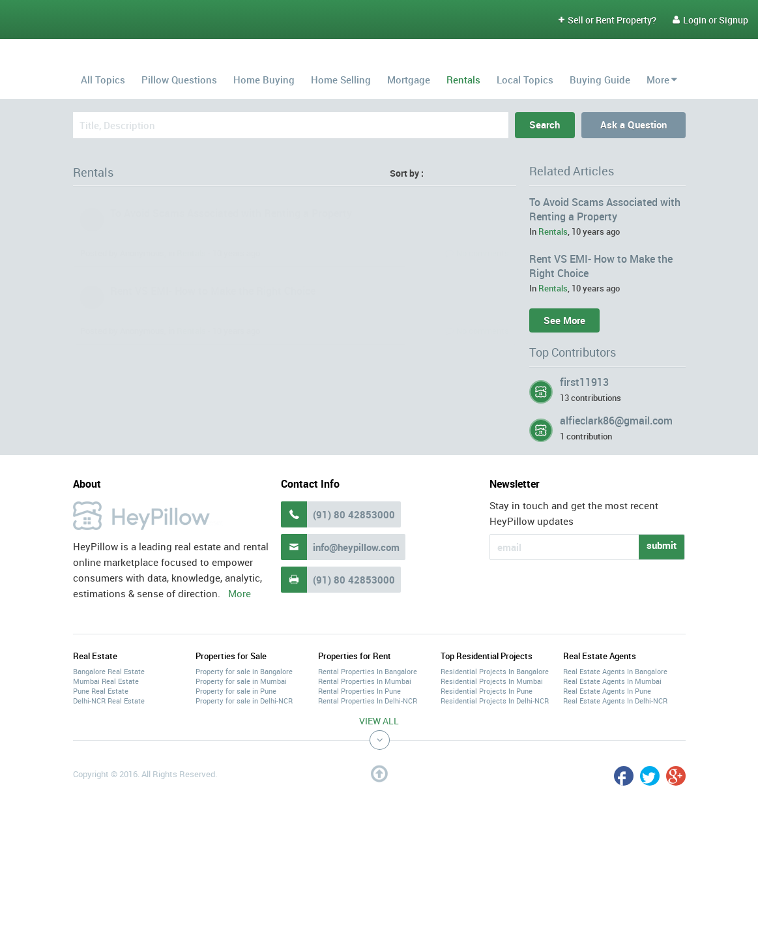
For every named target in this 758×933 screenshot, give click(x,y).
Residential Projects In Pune (486, 691)
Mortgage (408, 79)
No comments (482, 253)
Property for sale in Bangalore (244, 671)
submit (662, 545)
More (658, 79)
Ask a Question (633, 124)
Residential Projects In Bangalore (495, 671)
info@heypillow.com (356, 547)
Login (690, 20)
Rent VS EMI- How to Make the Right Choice (212, 291)
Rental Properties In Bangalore (367, 671)
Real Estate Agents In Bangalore (615, 671)
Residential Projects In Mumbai (492, 681)
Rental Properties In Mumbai (364, 681)
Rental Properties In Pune (359, 691)
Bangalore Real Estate (109, 671)
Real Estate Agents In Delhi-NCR (615, 700)
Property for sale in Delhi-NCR (244, 700)
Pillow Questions (179, 79)
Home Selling (341, 79)
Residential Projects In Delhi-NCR (495, 700)
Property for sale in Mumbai (241, 681)
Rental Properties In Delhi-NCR (367, 700)
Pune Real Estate (100, 691)
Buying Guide (600, 79)
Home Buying (264, 79)
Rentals (463, 79)
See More (564, 320)
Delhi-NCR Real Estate (109, 700)
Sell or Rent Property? (607, 20)
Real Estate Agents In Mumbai (612, 681)
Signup (733, 20)
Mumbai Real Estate (106, 681)
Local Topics (525, 79)
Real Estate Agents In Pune (607, 691)
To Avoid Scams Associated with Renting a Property (231, 213)
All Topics (103, 79)
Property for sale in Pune (236, 691)
